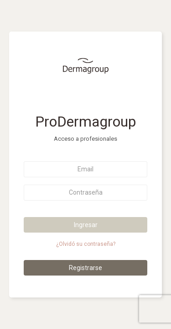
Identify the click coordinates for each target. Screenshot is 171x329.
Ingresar (86, 224)
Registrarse (85, 267)
